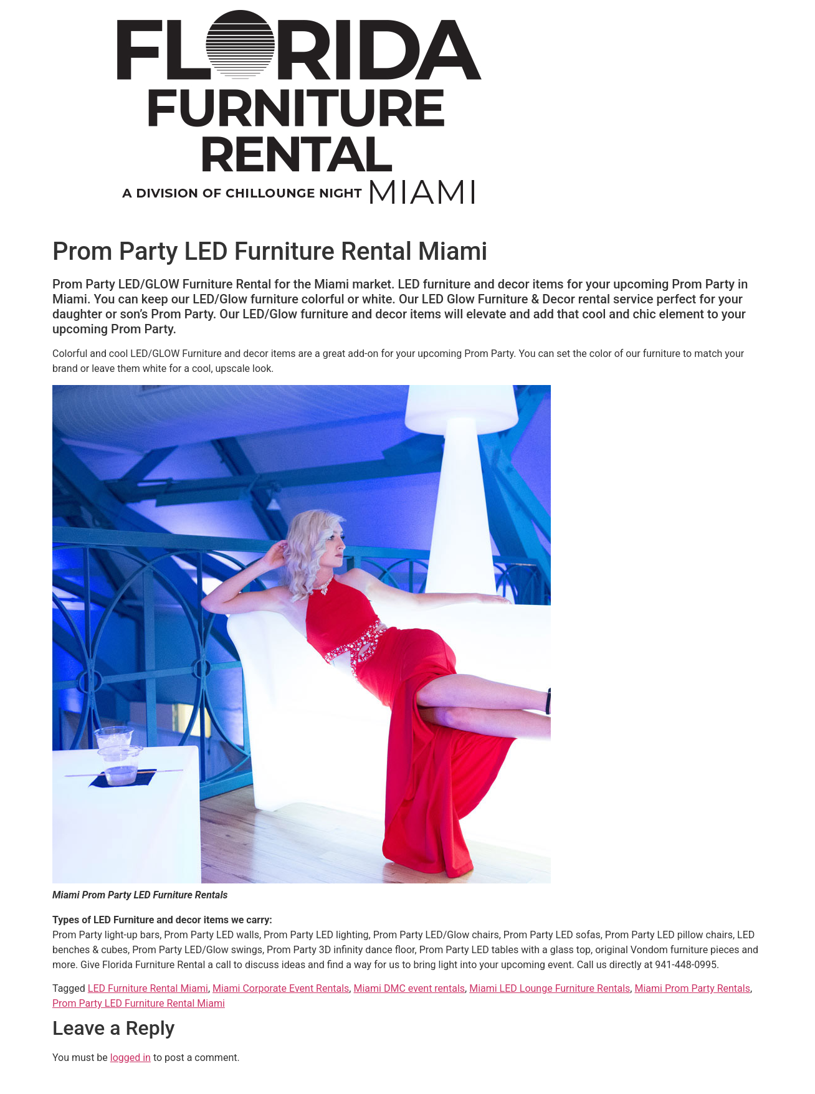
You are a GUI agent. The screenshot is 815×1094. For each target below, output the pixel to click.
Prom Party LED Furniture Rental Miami (138, 1003)
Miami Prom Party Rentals (692, 988)
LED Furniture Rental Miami (148, 988)
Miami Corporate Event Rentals (280, 988)
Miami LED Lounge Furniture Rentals (549, 988)
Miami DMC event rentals (409, 988)
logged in (130, 1057)
